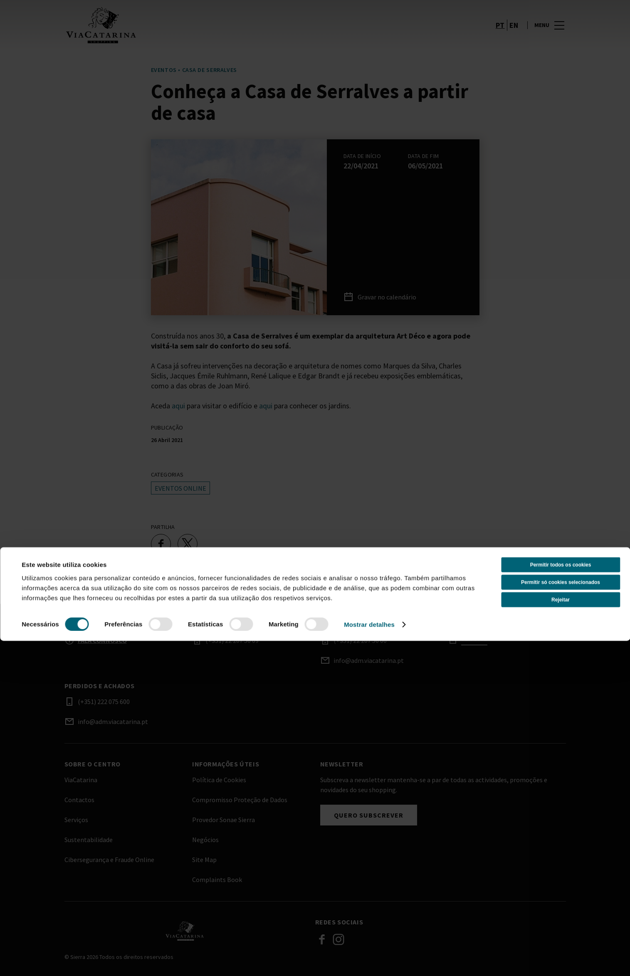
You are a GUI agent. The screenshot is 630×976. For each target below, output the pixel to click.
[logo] (190, 35)
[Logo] (184, 931)
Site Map (204, 859)
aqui (178, 405)
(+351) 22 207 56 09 (232, 640)
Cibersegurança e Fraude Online (109, 859)
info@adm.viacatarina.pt (369, 660)
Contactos (79, 800)
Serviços (76, 819)
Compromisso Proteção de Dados (239, 800)
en (514, 35)
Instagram (338, 939)
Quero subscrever (368, 815)
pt (500, 35)
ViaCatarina (80, 780)
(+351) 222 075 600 (104, 701)
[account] (478, 35)
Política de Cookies (219, 780)
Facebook (322, 939)
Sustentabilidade (88, 839)
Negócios (205, 839)
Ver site (474, 638)
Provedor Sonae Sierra (223, 819)
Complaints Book (217, 879)
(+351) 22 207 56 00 (360, 640)
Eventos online (180, 488)
